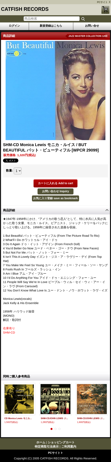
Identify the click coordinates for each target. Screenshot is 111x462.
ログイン (14, 25)
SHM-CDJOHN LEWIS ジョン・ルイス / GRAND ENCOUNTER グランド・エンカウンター (92, 418)
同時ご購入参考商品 (16, 376)
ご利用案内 (68, 446)
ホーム (40, 442)
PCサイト (102, 2)
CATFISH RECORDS (25, 9)
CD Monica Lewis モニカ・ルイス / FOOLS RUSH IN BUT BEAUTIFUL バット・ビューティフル (19, 418)
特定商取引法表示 (47, 446)
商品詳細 (9, 210)
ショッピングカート (105, 10)
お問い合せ (92, 25)
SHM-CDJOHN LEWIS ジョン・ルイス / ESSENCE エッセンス (55, 418)
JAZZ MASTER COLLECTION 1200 (87, 36)
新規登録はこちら (51, 25)
